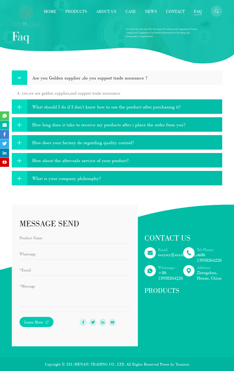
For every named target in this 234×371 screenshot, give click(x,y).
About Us (106, 11)
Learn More (36, 322)
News (151, 11)
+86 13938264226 (209, 257)
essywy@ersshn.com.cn (179, 254)
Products (76, 11)
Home (50, 11)
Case (130, 11)
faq (198, 11)
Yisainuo (182, 364)
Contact (175, 11)
